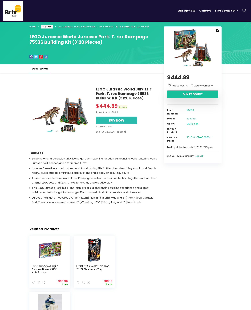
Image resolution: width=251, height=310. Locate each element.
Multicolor (192, 123)
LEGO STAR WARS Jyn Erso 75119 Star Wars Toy (92, 267)
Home (32, 26)
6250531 (191, 118)
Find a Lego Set (225, 10)
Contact (205, 10)
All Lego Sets (186, 10)
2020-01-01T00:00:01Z (198, 137)
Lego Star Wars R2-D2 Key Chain (137, 267)
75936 (190, 110)
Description (40, 68)
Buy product (193, 94)
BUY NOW (116, 120)
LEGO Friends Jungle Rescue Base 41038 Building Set (45, 269)
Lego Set (47, 26)
